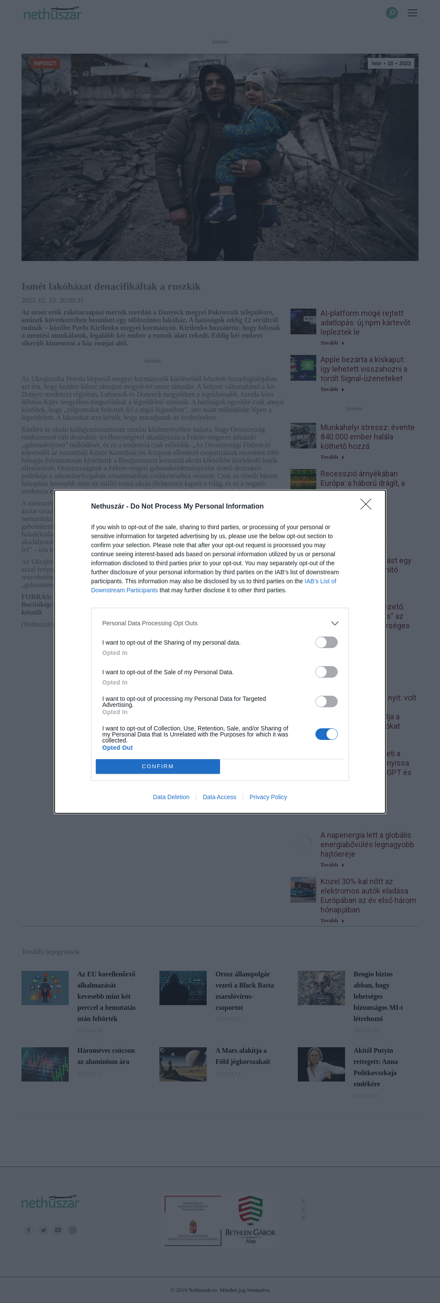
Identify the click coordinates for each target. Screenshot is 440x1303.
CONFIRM (158, 766)
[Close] (369, 507)
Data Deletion (171, 797)
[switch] (326, 642)
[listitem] (220, 623)
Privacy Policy (268, 797)
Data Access (219, 797)
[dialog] (220, 651)
